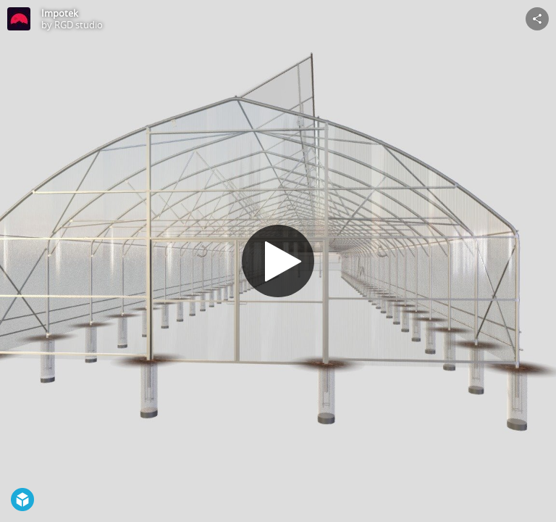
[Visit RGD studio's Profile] (18, 18)
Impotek (59, 13)
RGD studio (78, 24)
